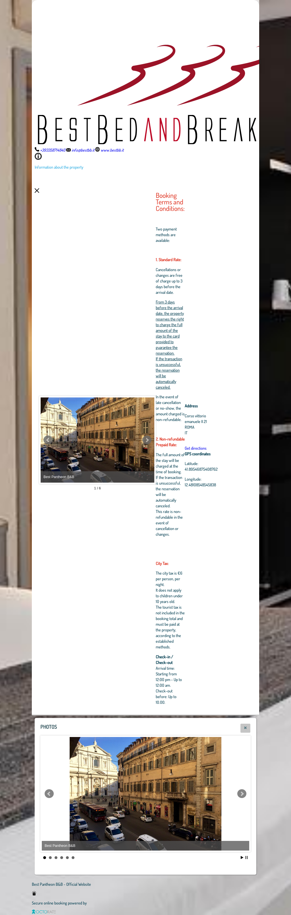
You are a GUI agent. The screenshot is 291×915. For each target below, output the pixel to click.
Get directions (196, 448)
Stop (246, 857)
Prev (48, 440)
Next (146, 440)
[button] (245, 728)
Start (242, 857)
